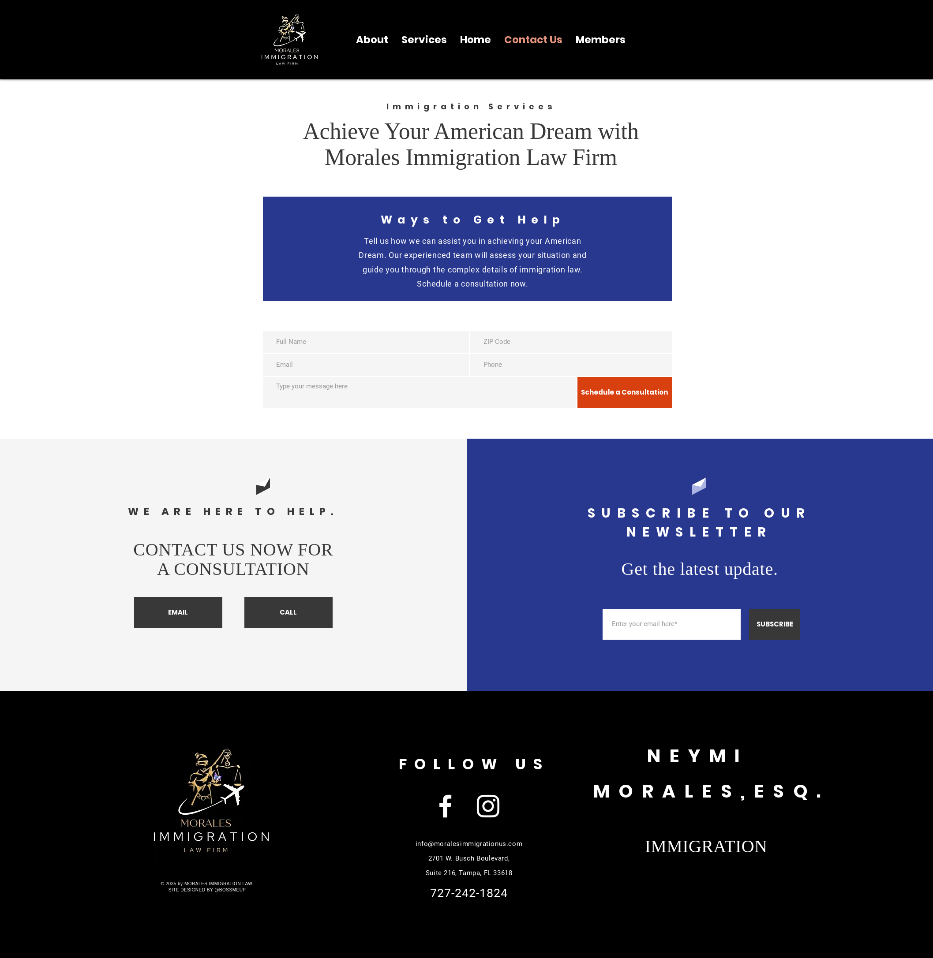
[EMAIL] (178, 612)
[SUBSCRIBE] (774, 624)
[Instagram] (488, 806)
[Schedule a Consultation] (624, 392)
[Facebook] (445, 806)
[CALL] (288, 612)
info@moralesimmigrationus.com (469, 844)
